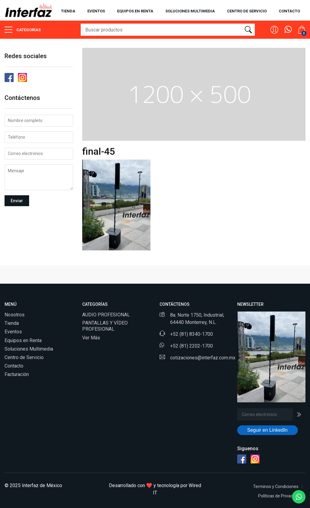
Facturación (17, 374)
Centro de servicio (247, 11)
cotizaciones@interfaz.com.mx (202, 358)
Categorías (23, 30)
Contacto (289, 11)
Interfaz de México (42, 485)
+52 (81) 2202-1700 (191, 346)
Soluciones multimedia (190, 11)
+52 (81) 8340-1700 (191, 334)
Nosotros (15, 315)
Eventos (96, 11)
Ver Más (91, 338)
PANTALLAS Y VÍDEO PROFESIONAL (105, 326)
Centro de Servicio (24, 357)
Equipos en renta (135, 11)
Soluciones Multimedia (29, 349)
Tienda (68, 11)
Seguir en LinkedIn (267, 430)
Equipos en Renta (23, 340)
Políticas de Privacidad (279, 495)
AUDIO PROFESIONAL (106, 315)
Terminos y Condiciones (275, 486)
